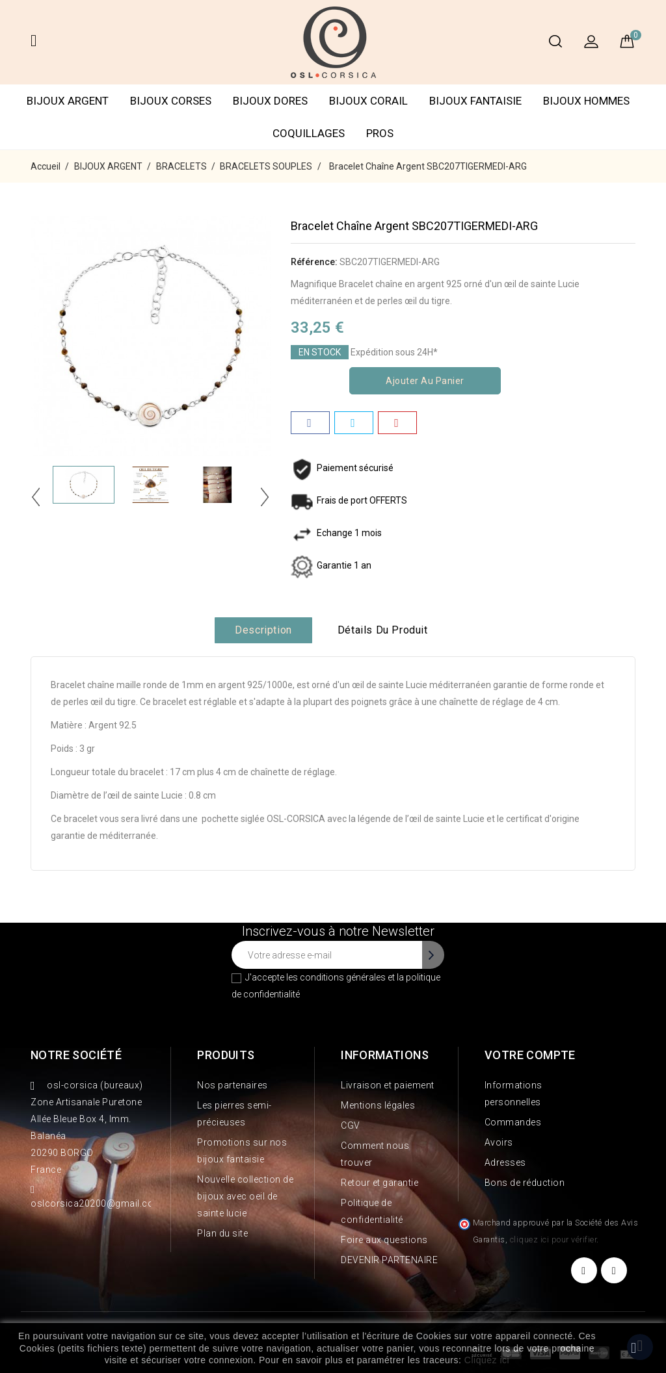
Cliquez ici (486, 1360)
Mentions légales (378, 1105)
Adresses (505, 1162)
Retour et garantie (379, 1182)
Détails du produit (383, 630)
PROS (379, 133)
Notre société (76, 1055)
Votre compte (530, 1055)
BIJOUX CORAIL (368, 100)
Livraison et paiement (387, 1085)
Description (263, 630)
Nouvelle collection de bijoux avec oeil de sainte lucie (245, 1196)
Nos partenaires (232, 1085)
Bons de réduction (525, 1182)
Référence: (314, 262)
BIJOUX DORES (270, 100)
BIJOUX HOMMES (586, 100)
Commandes (513, 1122)
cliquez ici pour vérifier (553, 1239)
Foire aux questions (384, 1240)
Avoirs (499, 1142)
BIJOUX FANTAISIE (475, 100)
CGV (350, 1125)
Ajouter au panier (425, 381)
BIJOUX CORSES (170, 100)
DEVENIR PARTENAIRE (389, 1260)
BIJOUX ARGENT (68, 100)
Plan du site (222, 1233)
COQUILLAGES (309, 133)
